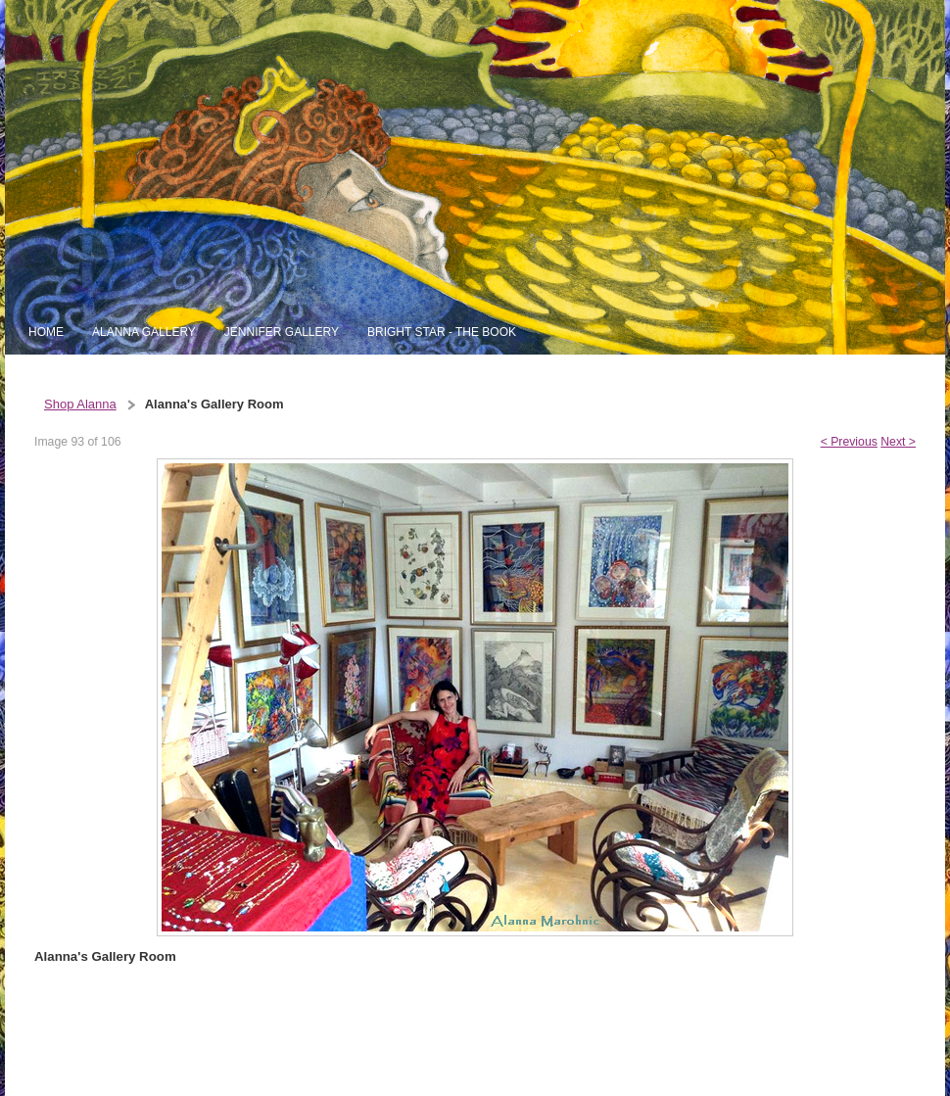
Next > (898, 442)
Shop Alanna (80, 404)
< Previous (849, 442)
